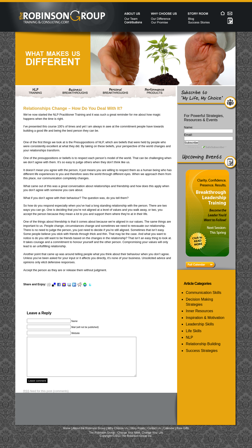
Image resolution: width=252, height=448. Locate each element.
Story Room (137, 435)
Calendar (169, 435)
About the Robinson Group (89, 435)
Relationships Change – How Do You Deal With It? (72, 108)
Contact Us (154, 435)
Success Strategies (202, 351)
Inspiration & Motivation (205, 318)
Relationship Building (203, 344)
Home (66, 435)
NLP (189, 337)
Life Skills (194, 331)
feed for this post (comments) (46, 398)
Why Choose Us (118, 435)
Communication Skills (203, 293)
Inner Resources (199, 311)
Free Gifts (183, 435)
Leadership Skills (200, 324)
